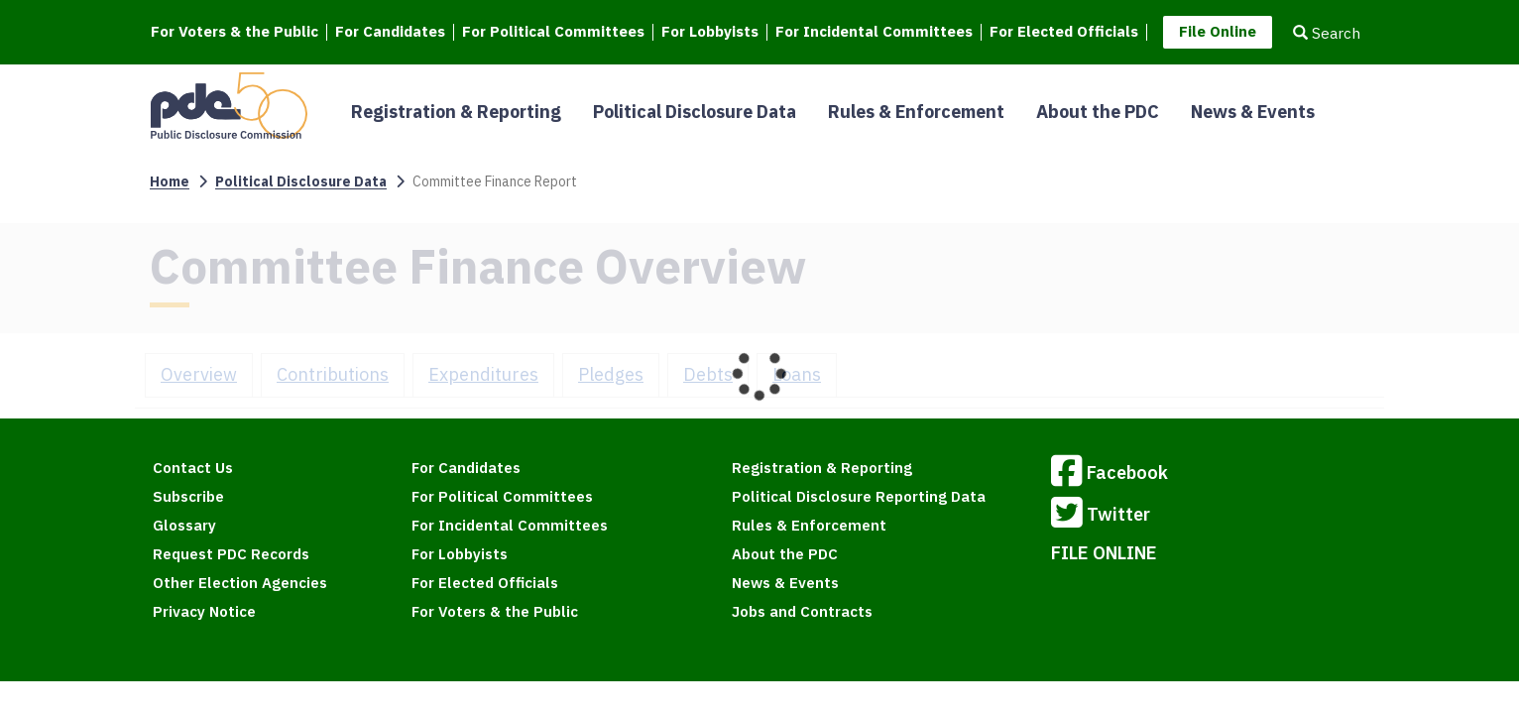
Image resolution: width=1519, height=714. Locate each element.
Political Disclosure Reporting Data (859, 496)
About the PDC (1097, 111)
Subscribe (188, 496)
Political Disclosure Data (694, 111)
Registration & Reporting (456, 111)
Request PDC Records (231, 553)
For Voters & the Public (234, 32)
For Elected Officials (1064, 32)
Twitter (1100, 515)
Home (169, 181)
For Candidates (390, 32)
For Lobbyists (710, 32)
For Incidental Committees (874, 32)
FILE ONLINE (1104, 552)
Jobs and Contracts (802, 611)
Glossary (184, 525)
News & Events (1253, 111)
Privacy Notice (204, 611)
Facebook (1109, 474)
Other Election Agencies (240, 582)
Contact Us (193, 467)
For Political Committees (553, 32)
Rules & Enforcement (916, 111)
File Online (1217, 31)
